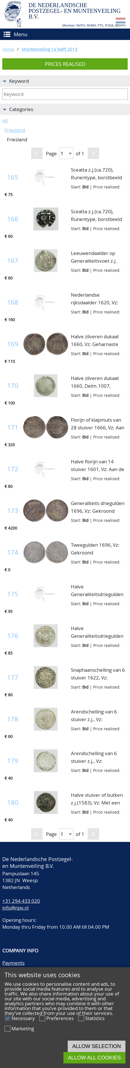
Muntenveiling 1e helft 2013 (49, 49)
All (5, 120)
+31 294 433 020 (21, 901)
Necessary (23, 1018)
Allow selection (96, 1046)
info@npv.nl (15, 907)
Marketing (22, 1028)
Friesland (15, 130)
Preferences (60, 1018)
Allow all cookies (94, 1058)
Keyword (19, 81)
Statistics (95, 1018)
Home (8, 49)
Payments (13, 963)
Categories (21, 109)
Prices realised (65, 64)
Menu (20, 34)
